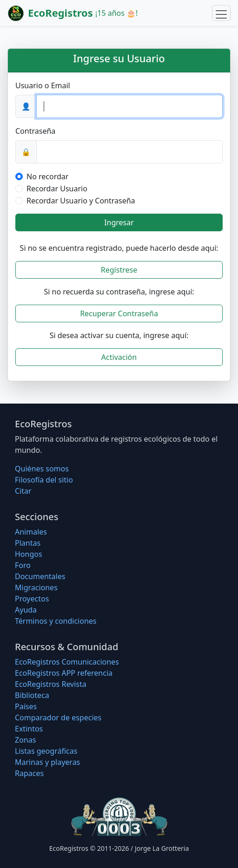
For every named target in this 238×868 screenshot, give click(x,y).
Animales (31, 532)
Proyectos (32, 599)
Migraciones (36, 587)
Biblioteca (32, 695)
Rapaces (29, 773)
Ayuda (26, 610)
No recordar (47, 176)
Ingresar (119, 222)
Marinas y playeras (47, 762)
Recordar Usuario (56, 188)
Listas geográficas (46, 751)
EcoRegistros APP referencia (63, 673)
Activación (119, 357)
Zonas (25, 740)
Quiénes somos (42, 468)
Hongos (28, 554)
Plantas (27, 543)
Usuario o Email (42, 85)
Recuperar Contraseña (119, 313)
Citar (23, 491)
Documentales (40, 576)
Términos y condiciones (56, 621)
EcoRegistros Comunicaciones (67, 662)
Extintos (29, 729)
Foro (23, 565)
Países (26, 706)
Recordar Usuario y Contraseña (80, 201)
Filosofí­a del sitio (44, 480)
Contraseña (35, 131)
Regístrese (119, 270)
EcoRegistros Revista (50, 684)
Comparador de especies (58, 717)
